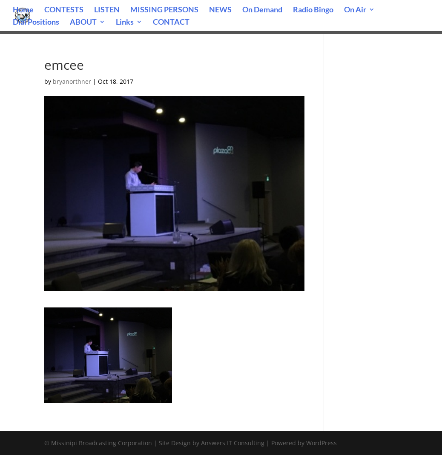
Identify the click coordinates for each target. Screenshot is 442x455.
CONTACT (171, 22)
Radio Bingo (313, 10)
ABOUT (83, 22)
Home (23, 10)
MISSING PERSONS (164, 10)
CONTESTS (63, 10)
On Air (355, 10)
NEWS (220, 10)
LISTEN (107, 10)
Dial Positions (36, 22)
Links (125, 22)
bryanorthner (72, 81)
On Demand (262, 10)
